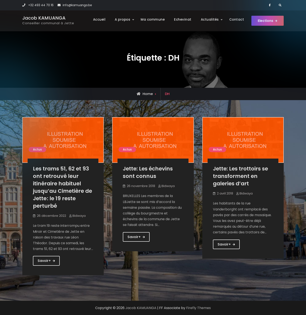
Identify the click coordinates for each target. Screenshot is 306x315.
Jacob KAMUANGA (43, 18)
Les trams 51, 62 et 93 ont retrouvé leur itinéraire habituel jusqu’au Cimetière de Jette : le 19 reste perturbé (62, 187)
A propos (122, 19)
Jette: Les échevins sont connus (148, 172)
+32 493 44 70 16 (41, 5)
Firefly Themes (198, 307)
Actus (37, 149)
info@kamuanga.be (77, 5)
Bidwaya (79, 215)
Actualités (210, 19)
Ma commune (153, 19)
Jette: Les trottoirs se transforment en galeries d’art (240, 176)
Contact (236, 19)
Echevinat (182, 19)
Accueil (99, 19)
